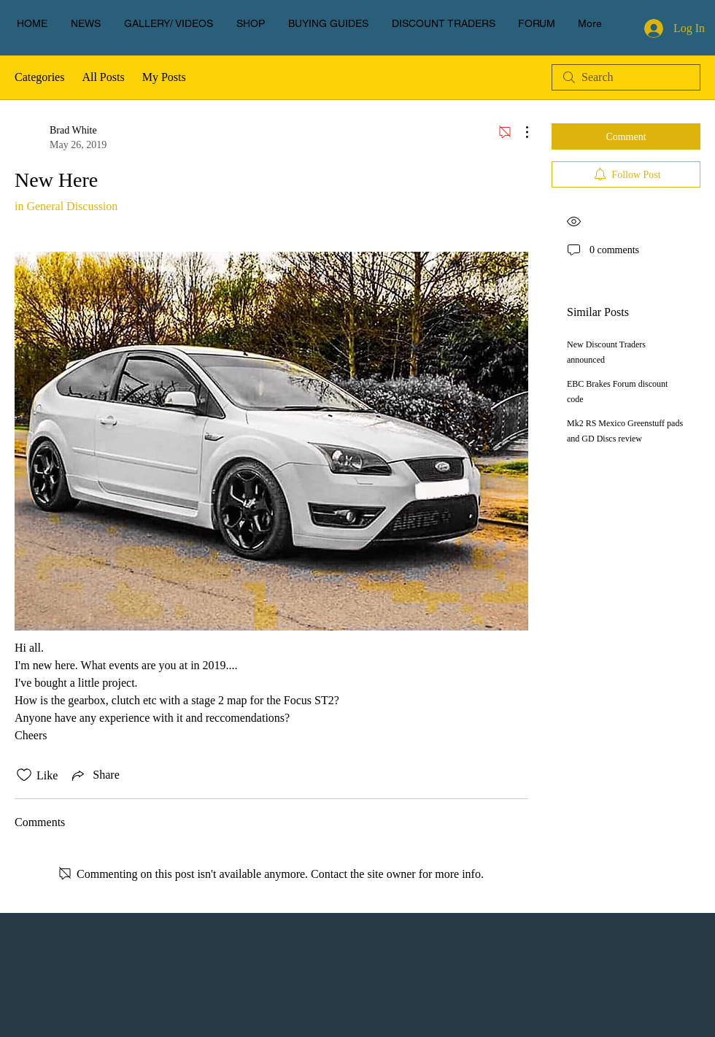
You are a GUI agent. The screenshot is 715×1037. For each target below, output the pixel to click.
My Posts (164, 77)
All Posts (103, 77)
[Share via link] (94, 775)
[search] (626, 77)
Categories (39, 77)
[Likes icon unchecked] (24, 775)
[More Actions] (519, 132)
